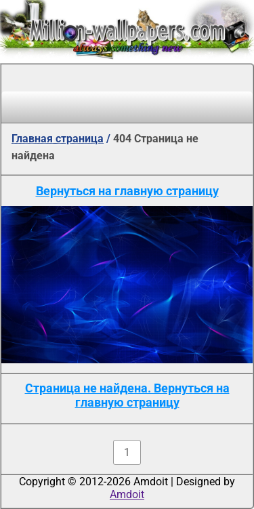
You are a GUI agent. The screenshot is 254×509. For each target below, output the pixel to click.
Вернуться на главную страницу (127, 191)
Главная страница (58, 138)
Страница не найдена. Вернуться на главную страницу (127, 395)
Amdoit (127, 494)
